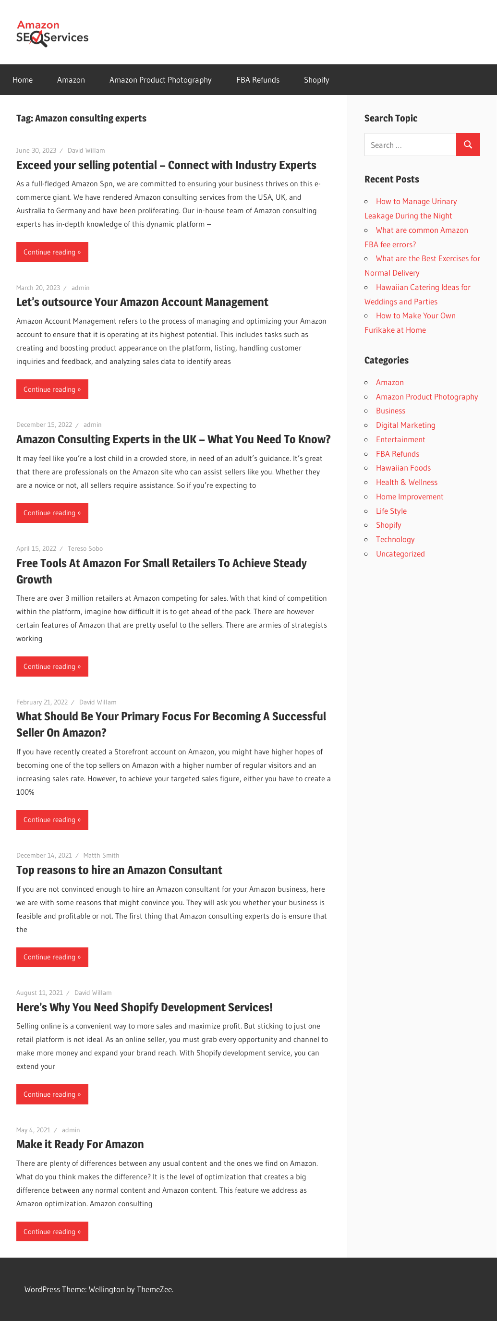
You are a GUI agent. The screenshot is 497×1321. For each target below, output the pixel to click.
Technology (395, 539)
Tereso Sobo (85, 548)
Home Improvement (410, 496)
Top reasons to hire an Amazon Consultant (119, 870)
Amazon (71, 79)
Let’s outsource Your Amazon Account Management (142, 302)
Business (390, 410)
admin (81, 287)
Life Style (391, 511)
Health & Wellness (406, 482)
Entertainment (400, 439)
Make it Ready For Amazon (80, 1144)
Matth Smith (102, 855)
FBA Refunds (257, 79)
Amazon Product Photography (160, 79)
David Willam (86, 150)
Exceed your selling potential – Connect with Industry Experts (166, 165)
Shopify (316, 79)
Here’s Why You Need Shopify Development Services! (144, 1007)
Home (22, 79)
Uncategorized (400, 553)
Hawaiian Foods (403, 467)
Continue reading (49, 251)
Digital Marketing (406, 425)
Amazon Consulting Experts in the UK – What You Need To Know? (173, 439)
